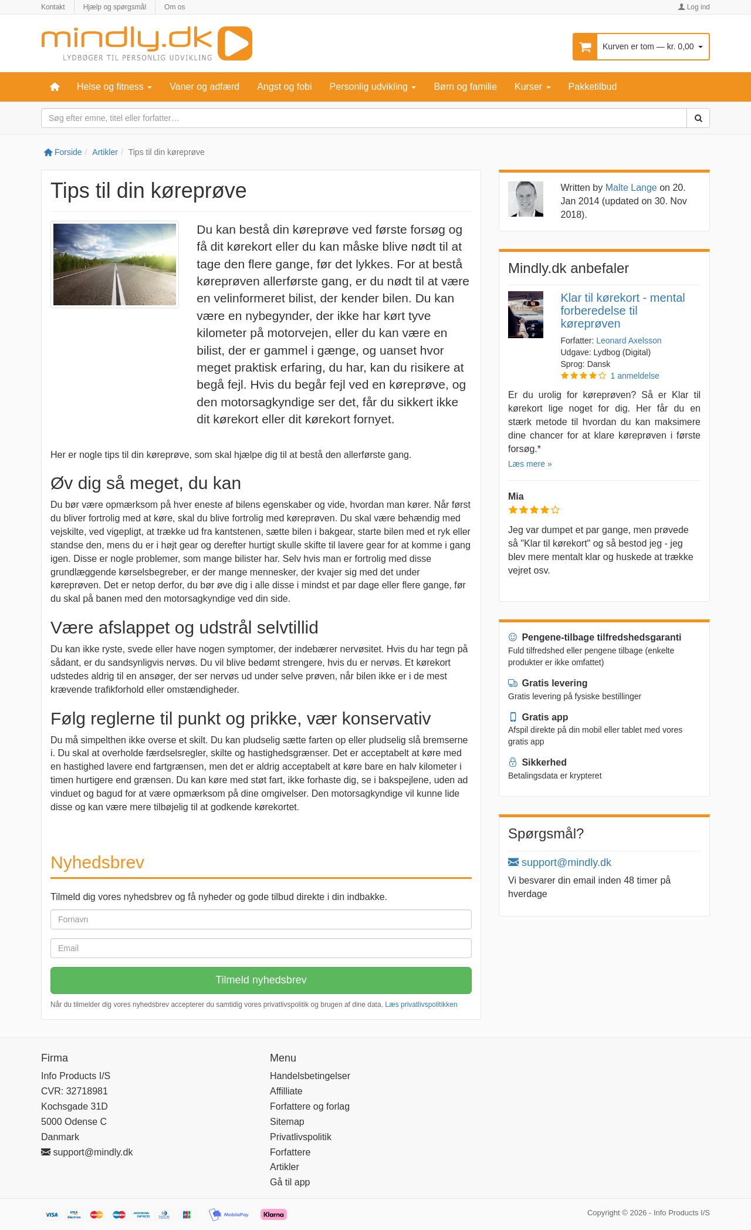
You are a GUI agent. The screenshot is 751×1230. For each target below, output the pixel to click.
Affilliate (286, 1091)
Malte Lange (631, 188)
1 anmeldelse (635, 375)
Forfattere (290, 1152)
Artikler (105, 152)
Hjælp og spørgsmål (114, 7)
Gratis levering (548, 683)
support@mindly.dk (559, 862)
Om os (174, 7)
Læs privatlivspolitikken (421, 1004)
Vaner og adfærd (204, 87)
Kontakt (53, 7)
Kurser (533, 87)
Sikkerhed (537, 762)
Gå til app (290, 1182)
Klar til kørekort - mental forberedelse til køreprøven (623, 310)
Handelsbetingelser (310, 1076)
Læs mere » (530, 464)
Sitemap (287, 1122)
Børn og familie (465, 87)
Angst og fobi (284, 87)
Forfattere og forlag (310, 1106)
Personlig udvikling (373, 87)
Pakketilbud (593, 87)
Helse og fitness (114, 87)
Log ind (694, 7)
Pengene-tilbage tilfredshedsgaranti (595, 637)
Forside (63, 152)
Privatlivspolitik (300, 1137)
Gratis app (538, 717)
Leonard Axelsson (628, 340)
